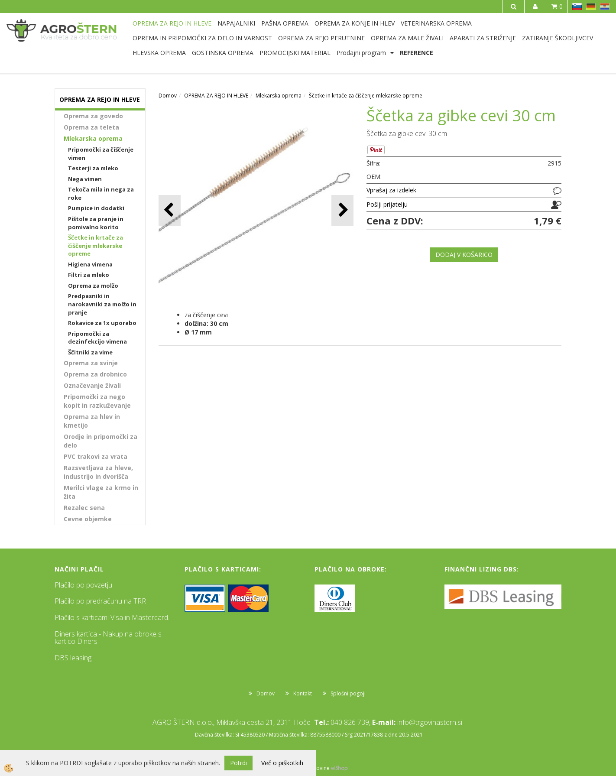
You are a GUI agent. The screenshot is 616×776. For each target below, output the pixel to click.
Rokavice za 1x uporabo (102, 323)
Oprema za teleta (91, 127)
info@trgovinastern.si (429, 722)
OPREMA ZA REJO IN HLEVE (172, 23)
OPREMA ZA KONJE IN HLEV (354, 23)
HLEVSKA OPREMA (159, 53)
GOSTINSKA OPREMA (222, 53)
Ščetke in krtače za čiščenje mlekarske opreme (95, 245)
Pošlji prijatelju (387, 204)
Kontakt (302, 693)
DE (591, 6)
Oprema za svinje (91, 363)
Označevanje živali (92, 385)
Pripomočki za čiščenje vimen (100, 154)
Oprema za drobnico (95, 374)
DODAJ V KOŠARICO (464, 254)
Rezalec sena (84, 507)
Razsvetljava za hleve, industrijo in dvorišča (98, 472)
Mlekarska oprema (93, 138)
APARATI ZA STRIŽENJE (483, 38)
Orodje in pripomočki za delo (100, 440)
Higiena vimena (90, 264)
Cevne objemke (88, 519)
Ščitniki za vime (90, 352)
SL (577, 6)
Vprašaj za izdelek (391, 190)
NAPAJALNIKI (236, 23)
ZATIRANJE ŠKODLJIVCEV (557, 38)
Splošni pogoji (348, 693)
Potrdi (238, 763)
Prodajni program (361, 53)
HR (605, 6)
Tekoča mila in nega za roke (101, 193)
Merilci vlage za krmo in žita (101, 492)
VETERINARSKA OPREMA (436, 23)
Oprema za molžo (93, 285)
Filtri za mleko (88, 275)
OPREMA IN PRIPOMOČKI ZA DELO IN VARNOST (202, 38)
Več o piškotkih (282, 763)
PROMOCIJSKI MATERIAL (295, 53)
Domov (168, 95)
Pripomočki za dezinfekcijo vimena (97, 338)
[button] (342, 210)
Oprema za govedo (93, 116)
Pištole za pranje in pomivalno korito (95, 223)
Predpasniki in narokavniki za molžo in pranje (102, 304)
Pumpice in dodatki (96, 208)
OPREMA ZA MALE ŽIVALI (407, 38)
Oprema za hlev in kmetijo (92, 420)
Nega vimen (85, 179)
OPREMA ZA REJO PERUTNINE (321, 38)
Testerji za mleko (93, 168)
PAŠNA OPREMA (284, 23)
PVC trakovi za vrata (95, 456)
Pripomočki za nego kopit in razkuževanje (97, 401)
